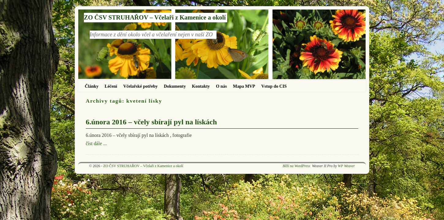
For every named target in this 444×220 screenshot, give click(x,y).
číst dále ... (96, 143)
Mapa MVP (244, 86)
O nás (221, 86)
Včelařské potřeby (140, 86)
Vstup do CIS (274, 86)
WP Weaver (346, 166)
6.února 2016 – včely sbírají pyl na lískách (151, 122)
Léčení (111, 86)
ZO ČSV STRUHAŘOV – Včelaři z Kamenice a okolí (155, 17)
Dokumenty (175, 86)
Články (92, 86)
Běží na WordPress (296, 166)
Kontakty (201, 86)
